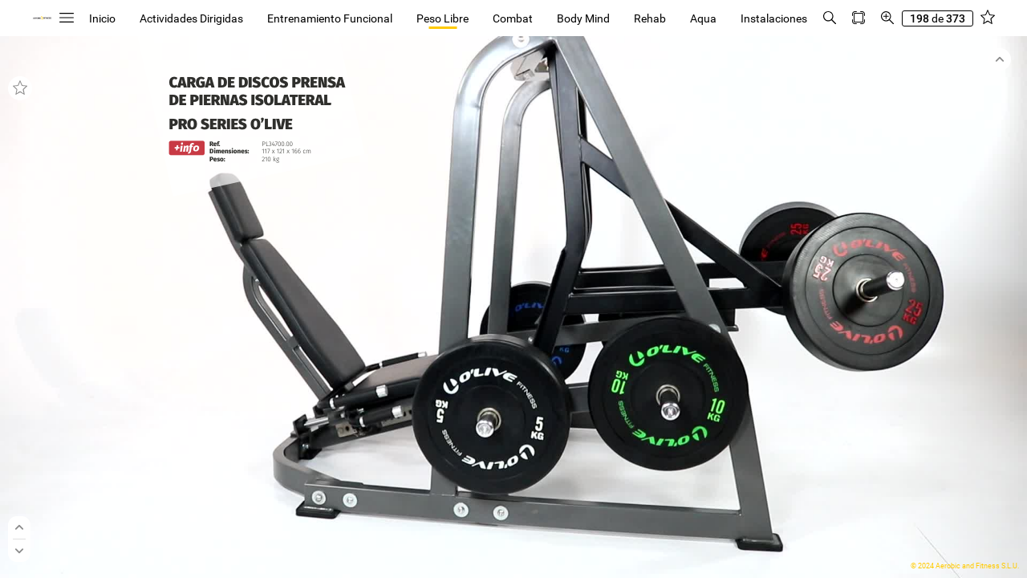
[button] (66, 18)
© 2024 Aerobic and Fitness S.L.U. (965, 566)
